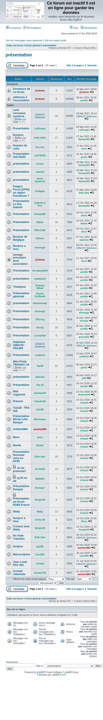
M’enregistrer (32, 28)
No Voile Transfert (19, 537)
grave (84, 157)
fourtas (84, 320)
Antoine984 (20, 429)
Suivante (92, 65)
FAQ (74, 28)
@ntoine (40, 90)
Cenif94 (40, 554)
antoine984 (40, 429)
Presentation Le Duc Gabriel (21, 204)
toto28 (40, 409)
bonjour (18, 546)
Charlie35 (40, 401)
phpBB (40, 672)
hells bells (40, 137)
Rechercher (89, 28)
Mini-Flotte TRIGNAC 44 (21, 363)
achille (84, 100)
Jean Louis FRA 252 (20, 563)
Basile (17, 445)
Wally (16, 511)
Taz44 (40, 365)
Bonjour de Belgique (20, 238)
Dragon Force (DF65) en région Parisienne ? (21, 191)
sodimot (40, 355)
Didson (40, 238)
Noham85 (84, 139)
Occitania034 (40, 270)
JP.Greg (40, 319)
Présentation (21, 214)
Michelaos (40, 419)
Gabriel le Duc (40, 204)
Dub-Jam (84, 192)
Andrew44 (40, 393)
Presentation (21, 128)
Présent (18, 401)
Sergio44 (40, 499)
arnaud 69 (40, 572)
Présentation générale (21, 295)
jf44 (84, 378)
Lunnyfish (40, 335)
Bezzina (40, 147)
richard (84, 402)
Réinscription (21, 554)
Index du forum (15, 45)
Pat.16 (39, 385)
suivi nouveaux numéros (19, 113)
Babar (39, 222)
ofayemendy (40, 303)
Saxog (40, 327)
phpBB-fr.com (59, 675)
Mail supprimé (19, 393)
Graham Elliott (40, 286)
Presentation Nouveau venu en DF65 (21, 456)
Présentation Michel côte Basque (21, 419)
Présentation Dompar (21, 488)
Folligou (40, 191)
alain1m (84, 240)
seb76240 (40, 155)
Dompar (40, 487)
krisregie (40, 247)
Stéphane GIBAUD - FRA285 (19, 345)
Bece (16, 437)
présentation (49, 45)
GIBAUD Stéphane (40, 116)
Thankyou (19, 286)
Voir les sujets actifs (55, 40)
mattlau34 (40, 278)
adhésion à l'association (21, 99)
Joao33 (40, 171)
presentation (21, 179)
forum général (32, 45)
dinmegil (40, 311)
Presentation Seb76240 (21, 155)
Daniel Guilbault (40, 295)
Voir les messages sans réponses (24, 40)
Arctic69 (40, 469)
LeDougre (40, 128)
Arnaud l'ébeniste (19, 573)
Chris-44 (40, 519)
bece (84, 148)
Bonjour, (18, 135)
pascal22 (84, 337)
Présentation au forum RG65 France (21, 501)
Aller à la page (74, 65)
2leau (84, 215)
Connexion (13, 28)
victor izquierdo (39, 180)
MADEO (40, 478)
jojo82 (40, 546)
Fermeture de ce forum (21, 90)
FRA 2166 (40, 230)
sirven (39, 163)
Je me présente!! (19, 469)
